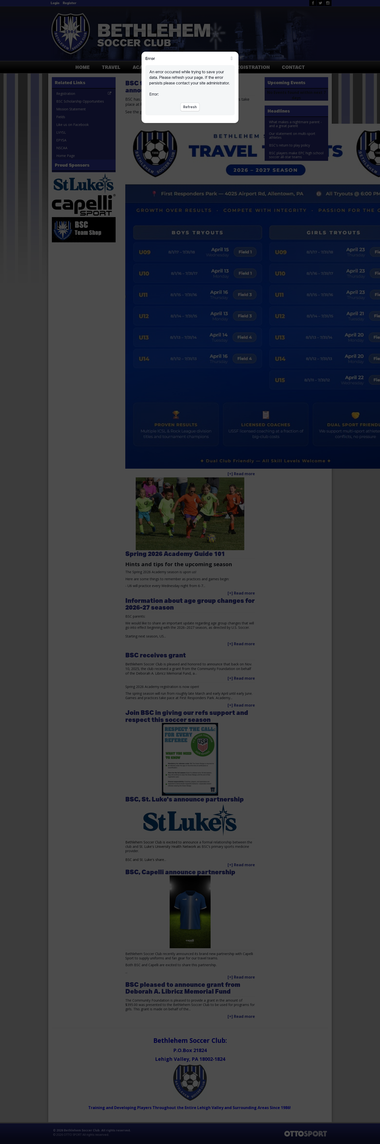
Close (232, 58)
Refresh (190, 107)
